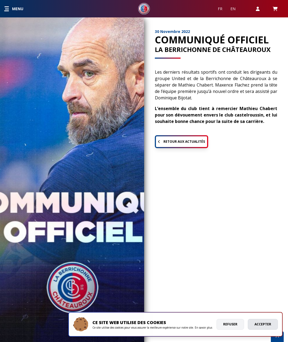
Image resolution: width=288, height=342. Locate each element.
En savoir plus (203, 327)
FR (220, 8)
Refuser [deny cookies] (230, 324)
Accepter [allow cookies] (263, 324)
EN (232, 8)
